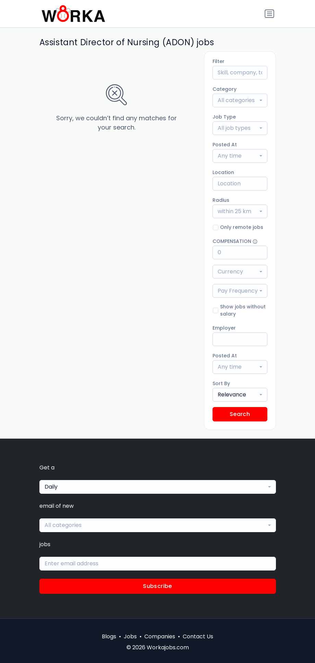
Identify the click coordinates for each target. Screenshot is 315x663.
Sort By (221, 383)
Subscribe (157, 586)
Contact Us (198, 636)
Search (240, 414)
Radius (221, 200)
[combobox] (240, 100)
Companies (159, 636)
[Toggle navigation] (269, 13)
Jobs (130, 636)
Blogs (109, 636)
